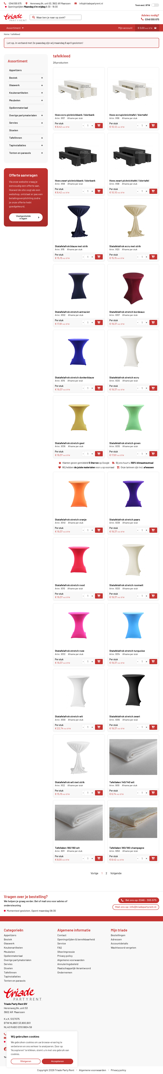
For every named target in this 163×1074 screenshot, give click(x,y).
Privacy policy (65, 955)
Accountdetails (119, 943)
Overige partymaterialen (26, 115)
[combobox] (55, 17)
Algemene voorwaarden (70, 959)
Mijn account (125, 27)
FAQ (59, 947)
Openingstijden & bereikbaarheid (76, 939)
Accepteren (57, 1061)
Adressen (116, 939)
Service (61, 943)
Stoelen (13, 130)
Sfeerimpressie (66, 951)
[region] (42, 1049)
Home (6, 34)
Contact (61, 935)
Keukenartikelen (26, 92)
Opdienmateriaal (18, 107)
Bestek (26, 77)
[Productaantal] (87, 125)
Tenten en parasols (26, 152)
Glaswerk (26, 85)
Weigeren (25, 1061)
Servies (26, 122)
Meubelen (26, 100)
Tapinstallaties (26, 145)
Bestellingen (118, 935)
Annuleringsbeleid (67, 963)
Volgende (115, 873)
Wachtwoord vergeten (123, 947)
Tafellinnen (26, 137)
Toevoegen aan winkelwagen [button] (99, 125)
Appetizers (15, 70)
